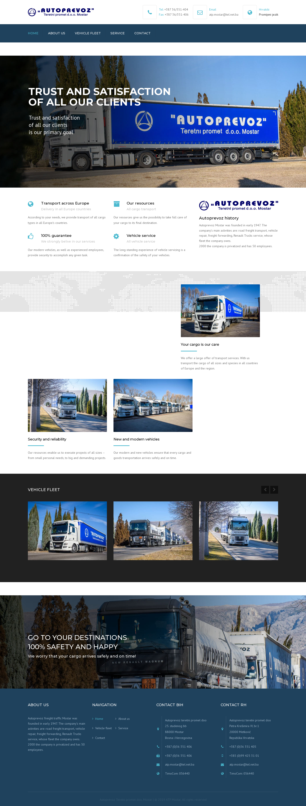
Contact (142, 33)
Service (117, 33)
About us (56, 33)
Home (33, 33)
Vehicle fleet (88, 33)
